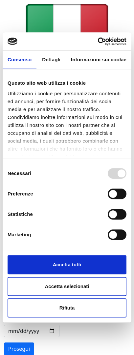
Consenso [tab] (20, 59)
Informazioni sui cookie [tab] (98, 59)
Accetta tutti (67, 264)
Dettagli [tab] (51, 59)
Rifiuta (67, 308)
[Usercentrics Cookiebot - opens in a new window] (97, 41)
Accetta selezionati (67, 286)
